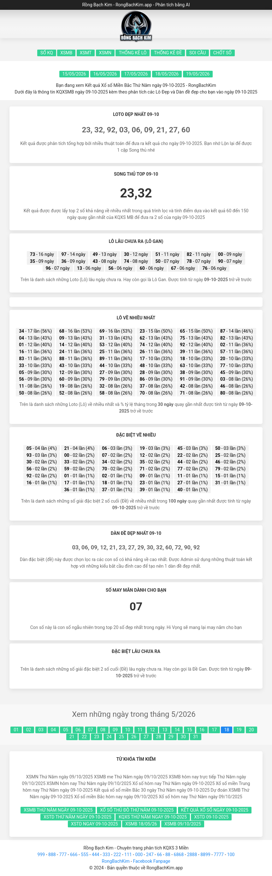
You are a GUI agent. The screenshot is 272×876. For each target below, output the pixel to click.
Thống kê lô (132, 52)
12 (152, 729)
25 (121, 736)
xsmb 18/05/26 (141, 823)
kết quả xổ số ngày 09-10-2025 (214, 810)
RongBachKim (116, 861)
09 (115, 729)
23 (96, 736)
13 (164, 729)
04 (53, 729)
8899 (205, 854)
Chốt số (222, 52)
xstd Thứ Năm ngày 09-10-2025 (77, 816)
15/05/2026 (74, 73)
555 (84, 854)
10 (127, 729)
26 (133, 736)
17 (214, 729)
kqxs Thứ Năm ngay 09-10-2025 (153, 816)
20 (251, 729)
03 (41, 729)
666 (74, 854)
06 (78, 729)
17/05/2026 (136, 73)
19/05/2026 (198, 73)
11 (140, 729)
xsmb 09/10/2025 (182, 823)
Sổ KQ (46, 52)
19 (239, 729)
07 (90, 729)
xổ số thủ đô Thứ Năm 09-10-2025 (137, 810)
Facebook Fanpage (151, 861)
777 (63, 854)
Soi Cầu (197, 52)
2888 (192, 854)
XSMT (86, 52)
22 (84, 736)
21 (71, 736)
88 (167, 854)
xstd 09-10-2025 (211, 816)
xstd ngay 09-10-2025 (94, 823)
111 (128, 854)
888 (52, 854)
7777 (218, 854)
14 (177, 729)
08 (102, 729)
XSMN (105, 52)
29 (171, 736)
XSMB (66, 52)
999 (41, 854)
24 (109, 736)
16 (201, 729)
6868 (179, 854)
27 (146, 736)
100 (231, 854)
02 (28, 729)
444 (95, 854)
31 (195, 736)
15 (189, 729)
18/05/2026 (167, 73)
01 (16, 729)
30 (183, 736)
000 (139, 854)
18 (226, 729)
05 (65, 729)
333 (106, 854)
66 (159, 854)
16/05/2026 (105, 73)
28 (158, 736)
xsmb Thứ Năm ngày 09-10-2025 (58, 810)
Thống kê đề (168, 52)
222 (117, 854)
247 (150, 854)
